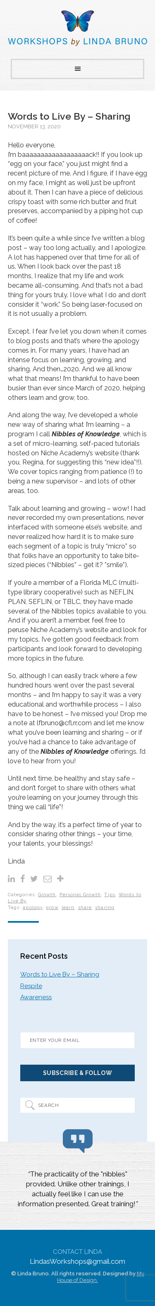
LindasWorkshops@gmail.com (77, 1261)
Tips (109, 894)
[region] (78, 1190)
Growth (47, 894)
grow (52, 907)
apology (33, 907)
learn (68, 907)
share (85, 907)
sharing (104, 907)
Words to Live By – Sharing (69, 116)
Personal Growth (80, 894)
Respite (31, 986)
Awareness (36, 997)
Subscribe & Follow (77, 1073)
